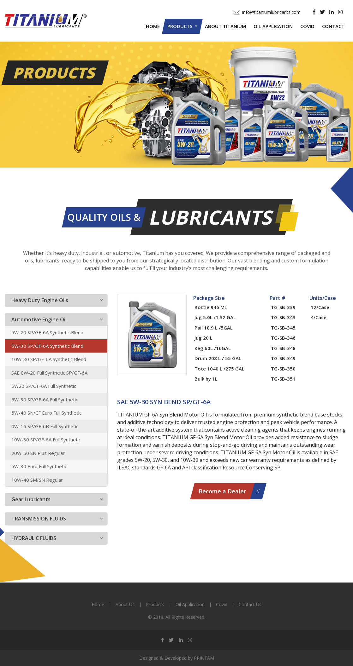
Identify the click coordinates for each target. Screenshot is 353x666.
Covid (307, 26)
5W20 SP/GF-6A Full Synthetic (43, 386)
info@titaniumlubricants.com (267, 12)
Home (153, 26)
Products (155, 604)
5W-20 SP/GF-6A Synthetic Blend (47, 332)
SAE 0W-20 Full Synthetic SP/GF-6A (49, 373)
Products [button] (180, 26)
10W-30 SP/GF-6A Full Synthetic (46, 439)
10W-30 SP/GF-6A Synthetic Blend (48, 359)
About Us (125, 604)
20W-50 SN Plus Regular (38, 453)
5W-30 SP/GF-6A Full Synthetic (44, 399)
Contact (333, 26)
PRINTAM (204, 658)
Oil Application (273, 26)
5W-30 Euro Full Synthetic (39, 466)
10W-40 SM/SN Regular (37, 480)
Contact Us (250, 604)
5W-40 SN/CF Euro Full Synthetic (46, 413)
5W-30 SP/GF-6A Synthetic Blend (47, 346)
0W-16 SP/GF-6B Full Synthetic (44, 426)
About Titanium (225, 26)
